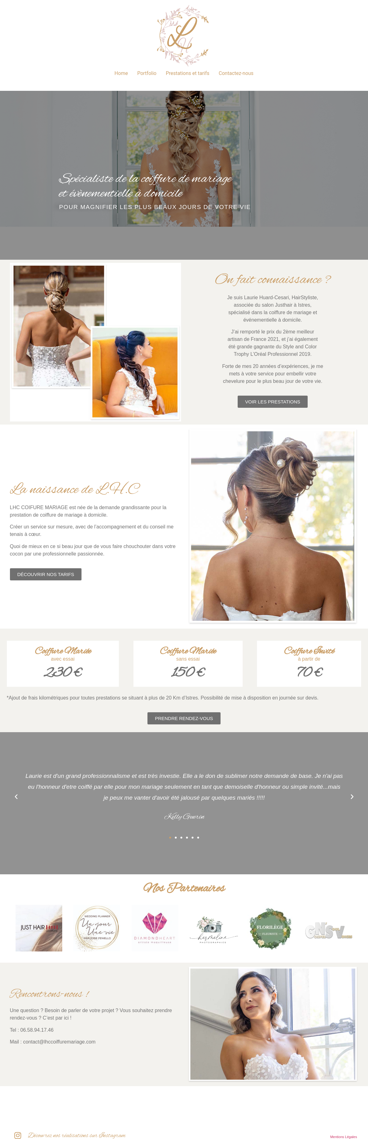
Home (121, 73)
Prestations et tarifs (187, 73)
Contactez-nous (236, 73)
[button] (16, 797)
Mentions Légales (343, 1137)
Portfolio (146, 73)
